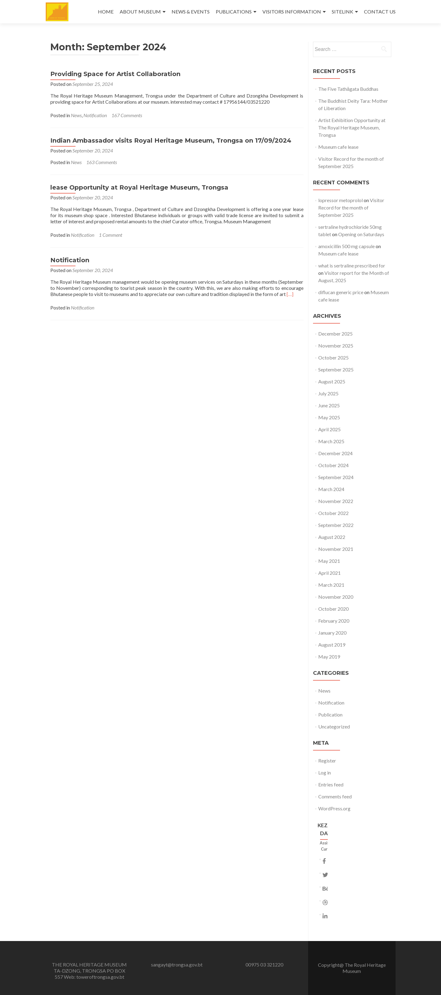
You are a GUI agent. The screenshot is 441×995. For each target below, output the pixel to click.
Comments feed (335, 796)
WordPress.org (334, 808)
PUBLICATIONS (234, 11)
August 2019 (331, 644)
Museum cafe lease (338, 147)
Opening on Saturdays (361, 234)
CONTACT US (380, 11)
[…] (290, 294)
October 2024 (333, 465)
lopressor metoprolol (340, 200)
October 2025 (333, 357)
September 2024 (336, 477)
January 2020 (332, 633)
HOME (106, 11)
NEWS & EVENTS (191, 11)
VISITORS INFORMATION (291, 11)
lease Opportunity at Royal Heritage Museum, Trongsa (139, 187)
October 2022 (333, 513)
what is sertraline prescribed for (351, 265)
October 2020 (333, 609)
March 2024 (331, 489)
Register (327, 760)
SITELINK (342, 11)
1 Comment (110, 235)
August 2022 (331, 537)
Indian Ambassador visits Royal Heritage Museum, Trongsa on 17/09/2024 (170, 140)
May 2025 (329, 417)
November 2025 (335, 345)
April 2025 (329, 429)
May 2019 (329, 656)
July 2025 (328, 393)
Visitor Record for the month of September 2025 (351, 207)
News (76, 115)
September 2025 (336, 369)
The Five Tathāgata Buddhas (348, 89)
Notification (95, 115)
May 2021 (329, 561)
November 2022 (335, 501)
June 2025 (329, 405)
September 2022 (336, 525)
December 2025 (335, 333)
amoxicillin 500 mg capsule (346, 246)
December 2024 (335, 453)
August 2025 (331, 381)
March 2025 (331, 441)
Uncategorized (334, 726)
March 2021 (331, 585)
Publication (330, 714)
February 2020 (333, 621)
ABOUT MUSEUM (140, 11)
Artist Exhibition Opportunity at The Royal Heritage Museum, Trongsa (351, 127)
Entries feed (330, 784)
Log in (324, 772)
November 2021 (335, 549)
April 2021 (329, 573)
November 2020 (335, 597)
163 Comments (101, 162)
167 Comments (126, 115)
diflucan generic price (340, 292)
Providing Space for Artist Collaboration (115, 74)
